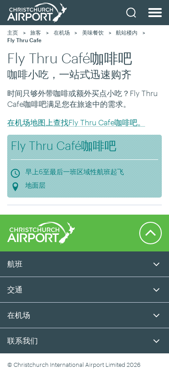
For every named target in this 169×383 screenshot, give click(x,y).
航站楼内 (126, 32)
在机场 (62, 32)
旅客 (35, 32)
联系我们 (22, 340)
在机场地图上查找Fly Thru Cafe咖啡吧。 (76, 122)
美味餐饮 (93, 32)
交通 (15, 289)
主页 (12, 32)
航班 (15, 263)
